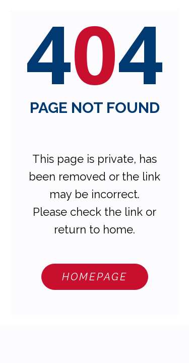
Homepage (95, 277)
